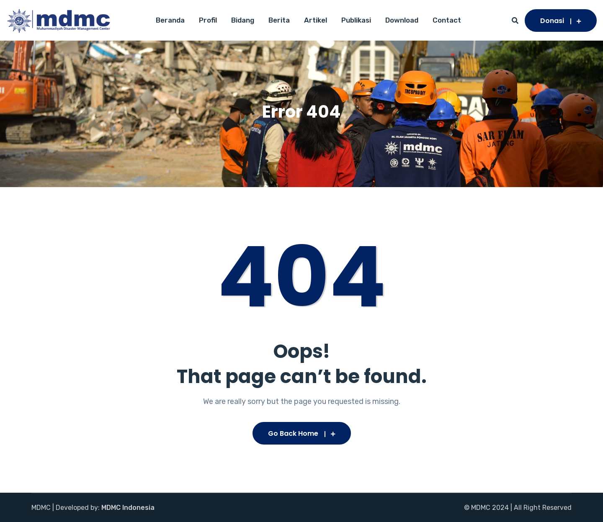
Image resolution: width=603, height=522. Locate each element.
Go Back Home (301, 433)
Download (401, 20)
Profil (208, 20)
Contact (447, 20)
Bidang (242, 20)
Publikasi (356, 20)
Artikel (315, 20)
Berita (279, 20)
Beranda (170, 20)
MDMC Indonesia (128, 508)
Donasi (560, 21)
